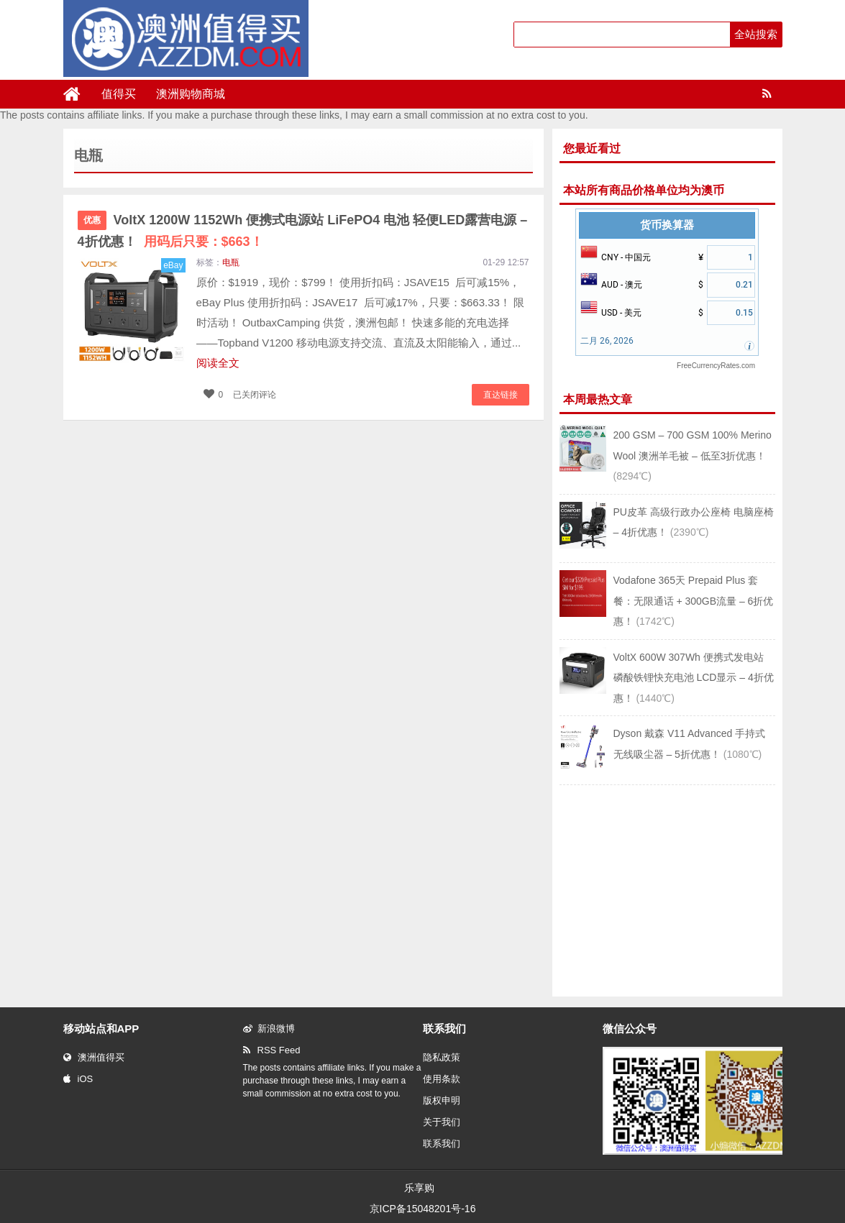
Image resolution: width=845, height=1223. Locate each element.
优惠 (92, 220)
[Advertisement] (667, 889)
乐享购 (419, 1188)
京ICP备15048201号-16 (423, 1208)
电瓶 (230, 262)
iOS (78, 1078)
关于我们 (441, 1122)
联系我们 (441, 1143)
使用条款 (441, 1078)
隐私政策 (441, 1057)
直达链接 (500, 395)
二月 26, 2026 (607, 341)
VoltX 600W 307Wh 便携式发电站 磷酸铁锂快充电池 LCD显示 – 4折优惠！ (693, 677)
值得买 (118, 94)
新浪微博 (269, 1028)
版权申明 (441, 1100)
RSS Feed (272, 1050)
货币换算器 (667, 225)
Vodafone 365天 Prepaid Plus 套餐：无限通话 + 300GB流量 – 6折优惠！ (693, 600)
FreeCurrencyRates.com (716, 366)
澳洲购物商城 (190, 94)
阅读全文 (217, 363)
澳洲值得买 (93, 1057)
